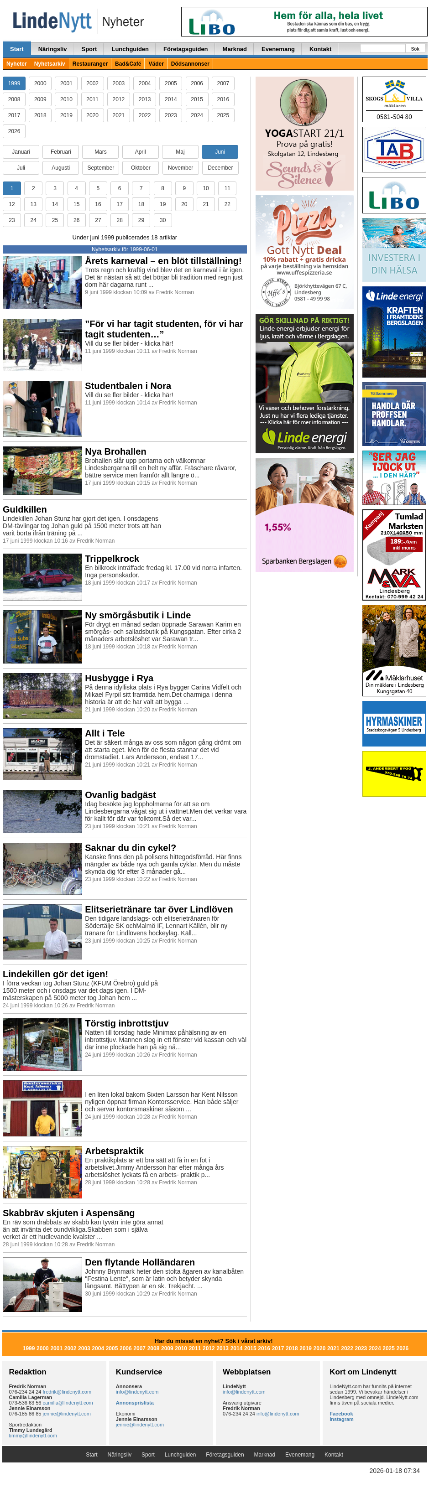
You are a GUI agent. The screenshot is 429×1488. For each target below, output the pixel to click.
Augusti (61, 168)
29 (141, 220)
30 (163, 220)
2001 (66, 83)
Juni (220, 152)
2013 (145, 99)
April (140, 152)
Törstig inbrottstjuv (126, 1023)
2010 (66, 99)
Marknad (235, 49)
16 (98, 204)
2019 (66, 115)
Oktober (141, 168)
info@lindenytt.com (137, 1392)
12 (12, 204)
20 (184, 204)
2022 (145, 115)
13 (34, 204)
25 (55, 220)
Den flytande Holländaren (140, 1262)
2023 (171, 115)
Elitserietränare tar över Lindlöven (159, 909)
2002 (92, 83)
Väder (155, 64)
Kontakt (320, 49)
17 (119, 204)
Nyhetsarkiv (49, 64)
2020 (92, 115)
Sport (89, 49)
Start (17, 49)
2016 (223, 99)
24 (34, 220)
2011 (92, 99)
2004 (145, 83)
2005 (171, 83)
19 (163, 204)
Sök (415, 49)
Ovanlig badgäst (120, 795)
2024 (197, 115)
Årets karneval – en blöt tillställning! (163, 261)
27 (98, 220)
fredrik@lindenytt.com (67, 1392)
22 (227, 204)
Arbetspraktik (114, 1151)
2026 (14, 131)
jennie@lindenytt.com (67, 1413)
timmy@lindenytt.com (33, 1435)
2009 (40, 99)
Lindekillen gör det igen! (55, 974)
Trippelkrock (112, 559)
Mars (100, 152)
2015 (197, 99)
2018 (40, 115)
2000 (40, 83)
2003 (119, 83)
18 (141, 204)
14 (55, 204)
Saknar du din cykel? (130, 848)
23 (12, 220)
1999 (14, 83)
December (220, 168)
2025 (223, 115)
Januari (21, 152)
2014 (171, 99)
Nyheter (16, 64)
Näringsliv (52, 49)
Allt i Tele (105, 733)
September (100, 168)
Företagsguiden (185, 49)
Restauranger (90, 64)
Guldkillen (25, 509)
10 (206, 188)
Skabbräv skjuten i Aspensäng (69, 1213)
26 (76, 220)
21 (206, 204)
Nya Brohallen (115, 451)
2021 (119, 115)
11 (227, 188)
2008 (14, 99)
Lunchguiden (130, 49)
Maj (180, 152)
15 (76, 204)
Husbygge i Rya (119, 678)
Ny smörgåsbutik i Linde (138, 615)
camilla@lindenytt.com (68, 1402)
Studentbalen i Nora (128, 386)
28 (119, 220)
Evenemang (278, 49)
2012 (119, 99)
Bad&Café (128, 64)
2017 (14, 115)
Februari (61, 152)
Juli (21, 168)
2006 (197, 83)
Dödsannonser (190, 64)
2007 (223, 83)
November (180, 168)
